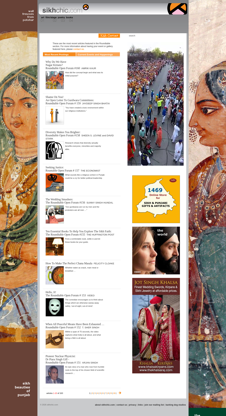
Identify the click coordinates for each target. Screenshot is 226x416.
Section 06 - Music (90, 19)
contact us (78, 49)
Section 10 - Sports (121, 19)
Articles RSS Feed (180, 35)
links (140, 405)
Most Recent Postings (57, 54)
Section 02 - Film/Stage (50, 19)
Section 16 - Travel (180, 19)
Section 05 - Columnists (80, 19)
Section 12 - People (139, 19)
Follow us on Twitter (174, 35)
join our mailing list (154, 405)
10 (114, 393)
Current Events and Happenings (95, 54)
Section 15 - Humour (172, 19)
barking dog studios (176, 405)
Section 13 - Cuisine (148, 19)
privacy (132, 405)
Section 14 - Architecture (159, 19)
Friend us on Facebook (169, 35)
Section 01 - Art (41, 19)
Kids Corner (109, 35)
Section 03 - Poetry (61, 19)
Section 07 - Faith (97, 19)
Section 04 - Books (69, 19)
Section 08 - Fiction (104, 19)
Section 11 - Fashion (130, 19)
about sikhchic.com (105, 405)
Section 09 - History (112, 19)
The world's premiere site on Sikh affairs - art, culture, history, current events (65, 8)
